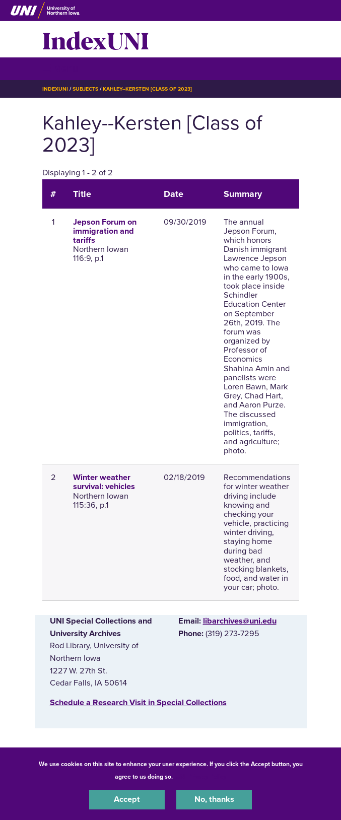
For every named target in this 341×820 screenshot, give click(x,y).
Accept (127, 799)
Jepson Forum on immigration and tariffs (105, 231)
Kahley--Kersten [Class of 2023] (147, 89)
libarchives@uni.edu (240, 621)
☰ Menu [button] (60, 68)
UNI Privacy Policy (201, 776)
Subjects (85, 89)
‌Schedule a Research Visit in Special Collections (138, 703)
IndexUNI (95, 39)
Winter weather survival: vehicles (104, 482)
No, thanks (214, 799)
